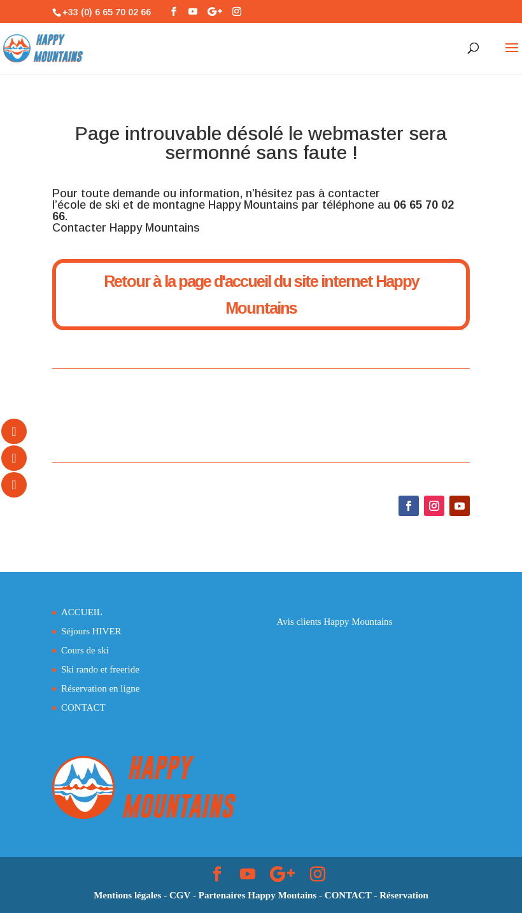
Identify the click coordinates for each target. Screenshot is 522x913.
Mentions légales (127, 895)
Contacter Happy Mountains (126, 227)
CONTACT (83, 707)
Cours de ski (85, 650)
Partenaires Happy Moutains (258, 895)
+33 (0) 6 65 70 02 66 (106, 12)
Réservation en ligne (100, 688)
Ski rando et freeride (100, 669)
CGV (179, 895)
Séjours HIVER (91, 631)
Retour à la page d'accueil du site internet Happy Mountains (261, 294)
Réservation (403, 895)
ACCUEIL (81, 612)
